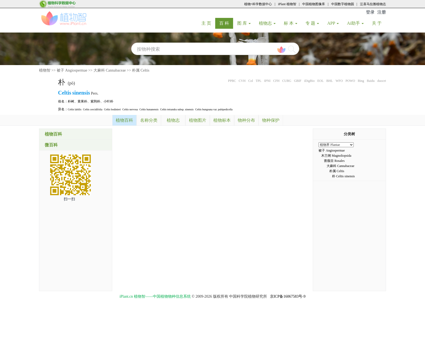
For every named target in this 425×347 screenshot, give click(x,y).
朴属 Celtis (140, 70)
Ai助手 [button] (355, 23)
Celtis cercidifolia (92, 109)
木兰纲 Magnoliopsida (336, 156)
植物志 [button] (267, 23)
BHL (329, 81)
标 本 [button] (290, 23)
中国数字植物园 (342, 4)
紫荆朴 (95, 101)
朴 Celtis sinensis (343, 176)
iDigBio (309, 81)
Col (250, 81)
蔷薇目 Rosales (334, 161)
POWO (350, 81)
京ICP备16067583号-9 (287, 296)
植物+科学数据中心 (258, 4)
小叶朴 (108, 101)
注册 (381, 12)
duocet (381, 81)
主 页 (208, 23)
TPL (258, 81)
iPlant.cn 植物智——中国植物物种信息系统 (155, 296)
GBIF (297, 81)
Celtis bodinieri (112, 109)
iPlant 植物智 (287, 4)
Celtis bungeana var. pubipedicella (214, 109)
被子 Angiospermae (72, 70)
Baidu (371, 81)
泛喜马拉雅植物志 (373, 4)
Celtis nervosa (130, 109)
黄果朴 (82, 101)
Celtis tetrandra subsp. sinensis (177, 109)
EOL (320, 81)
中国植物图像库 (313, 4)
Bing (361, 81)
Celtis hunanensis (149, 109)
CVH (242, 81)
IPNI (267, 81)
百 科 (226, 23)
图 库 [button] (244, 23)
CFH (276, 81)
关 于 (379, 23)
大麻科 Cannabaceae (110, 70)
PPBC (232, 81)
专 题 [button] (312, 23)
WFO (339, 81)
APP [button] (333, 23)
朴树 (71, 101)
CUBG (286, 81)
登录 (370, 12)
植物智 (44, 70)
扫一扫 (69, 199)
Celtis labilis (74, 109)
